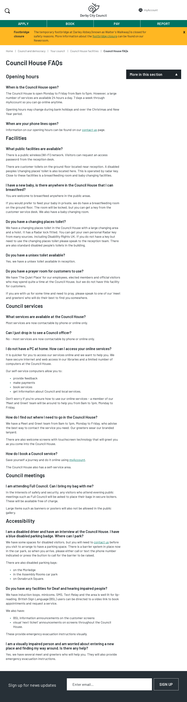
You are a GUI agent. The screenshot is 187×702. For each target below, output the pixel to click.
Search (7, 11)
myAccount (77, 460)
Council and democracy (31, 51)
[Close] (184, 32)
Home (9, 51)
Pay (117, 23)
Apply (23, 23)
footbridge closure (104, 36)
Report (163, 23)
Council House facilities (84, 51)
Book (70, 23)
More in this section (146, 74)
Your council (57, 51)
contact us (89, 130)
